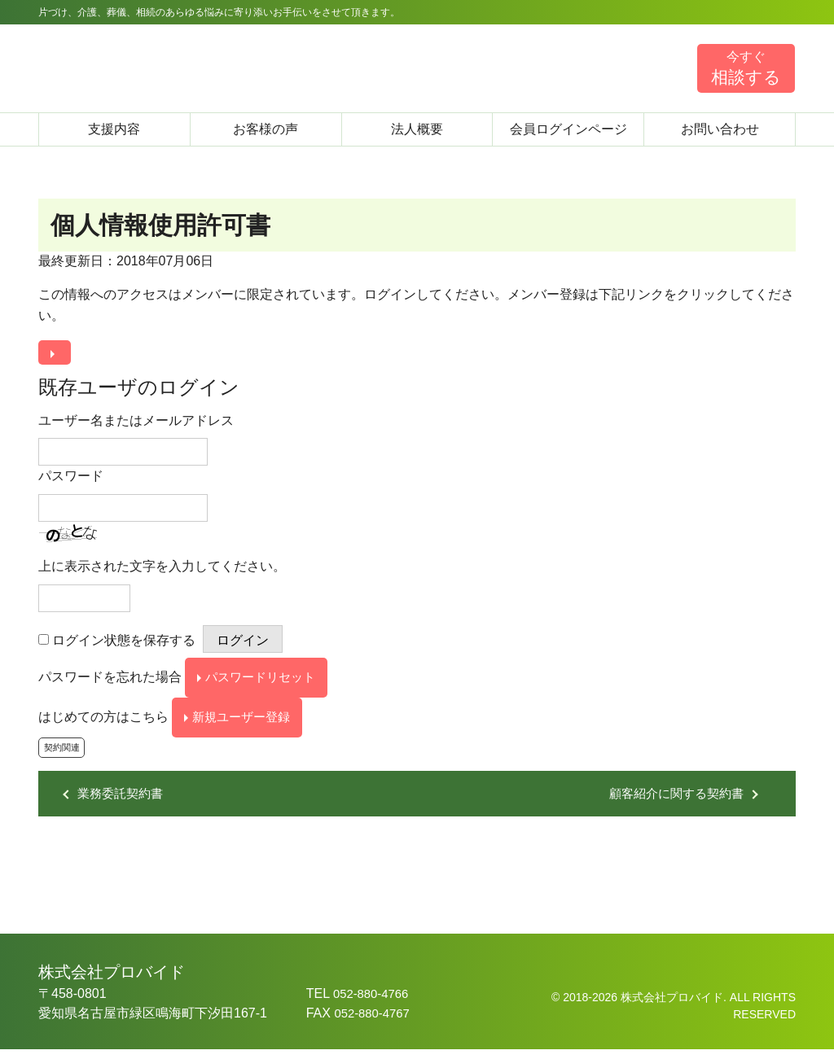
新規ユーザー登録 (245, 723)
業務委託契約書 (123, 803)
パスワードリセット (264, 681)
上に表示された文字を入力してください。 (162, 568)
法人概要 (417, 129)
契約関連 (63, 757)
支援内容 (114, 129)
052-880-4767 (374, 1023)
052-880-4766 (374, 1003)
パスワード (70, 478)
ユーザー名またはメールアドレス (136, 422)
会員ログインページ (568, 129)
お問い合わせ (720, 129)
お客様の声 (265, 129)
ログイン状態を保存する (123, 642)
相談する (746, 67)
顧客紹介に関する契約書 (672, 803)
